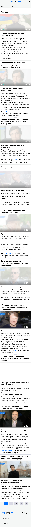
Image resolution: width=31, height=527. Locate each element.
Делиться (29, 30)
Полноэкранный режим (27, 30)
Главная (8, 513)
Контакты (5, 521)
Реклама (5, 523)
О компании (5, 518)
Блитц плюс (15, 1)
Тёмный (1, 1)
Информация (25, 30)
